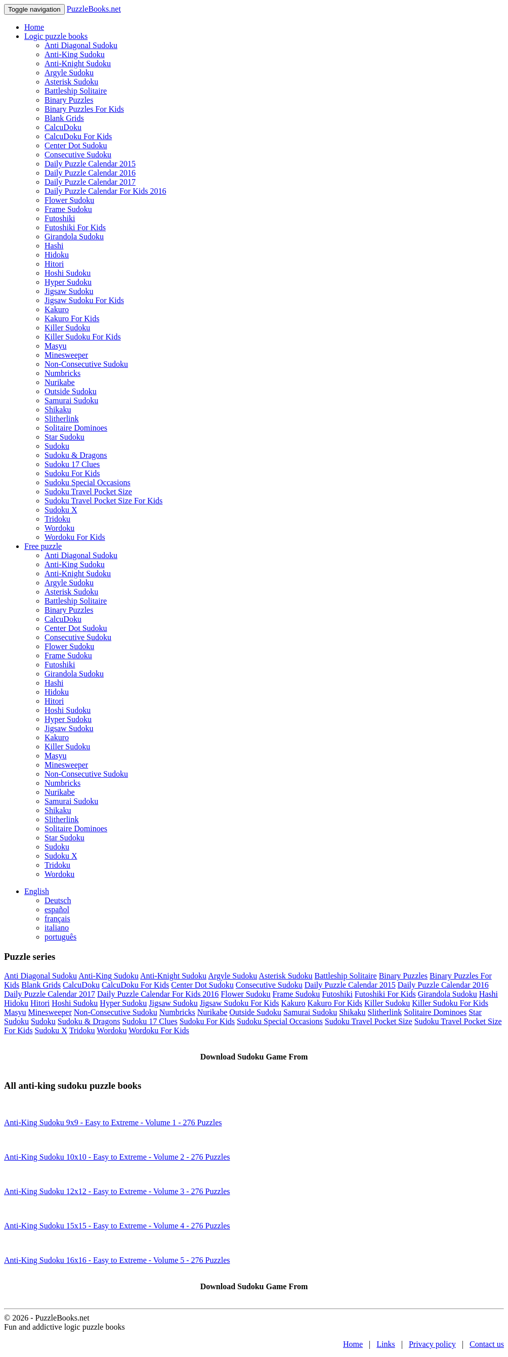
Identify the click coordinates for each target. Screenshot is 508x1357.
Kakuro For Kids (72, 318)
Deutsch (58, 900)
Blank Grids (64, 118)
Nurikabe (60, 382)
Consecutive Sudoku (78, 154)
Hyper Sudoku (68, 282)
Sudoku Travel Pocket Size (88, 491)
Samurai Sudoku (71, 400)
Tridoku (57, 519)
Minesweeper (66, 355)
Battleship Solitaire (76, 91)
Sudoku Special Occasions (88, 482)
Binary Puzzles (69, 100)
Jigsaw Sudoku (69, 291)
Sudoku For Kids (72, 473)
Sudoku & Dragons (76, 455)
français (57, 918)
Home (34, 27)
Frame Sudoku (68, 209)
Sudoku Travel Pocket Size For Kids (103, 500)
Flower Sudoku (69, 200)
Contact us (487, 1344)
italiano (57, 927)
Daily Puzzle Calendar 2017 (90, 182)
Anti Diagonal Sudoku (81, 45)
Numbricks (62, 373)
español (57, 909)
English (36, 891)
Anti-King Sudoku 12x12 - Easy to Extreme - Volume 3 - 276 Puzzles (117, 1191)
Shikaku (58, 409)
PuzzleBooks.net (94, 9)
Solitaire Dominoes (76, 427)
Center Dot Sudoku (76, 145)
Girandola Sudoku (74, 236)
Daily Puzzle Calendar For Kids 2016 (105, 191)
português (60, 936)
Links (385, 1344)
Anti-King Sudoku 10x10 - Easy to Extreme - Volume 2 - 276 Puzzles (117, 1157)
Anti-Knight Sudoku (78, 63)
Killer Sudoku (67, 327)
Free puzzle (43, 546)
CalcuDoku (63, 127)
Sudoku (57, 446)
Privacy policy (432, 1344)
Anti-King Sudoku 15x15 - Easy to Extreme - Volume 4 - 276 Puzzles (117, 1225)
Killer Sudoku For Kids (83, 336)
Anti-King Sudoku (75, 54)
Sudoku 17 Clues (72, 464)
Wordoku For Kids (75, 537)
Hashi (54, 245)
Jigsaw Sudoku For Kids (84, 300)
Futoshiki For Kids (75, 227)
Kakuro (57, 309)
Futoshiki (60, 218)
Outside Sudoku (71, 391)
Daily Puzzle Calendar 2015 (90, 163)
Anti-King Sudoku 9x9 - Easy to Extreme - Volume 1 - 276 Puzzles (113, 1122)
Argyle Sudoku (69, 72)
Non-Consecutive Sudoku (86, 364)
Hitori (54, 264)
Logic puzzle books (56, 36)
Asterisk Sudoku (71, 81)
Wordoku (59, 528)
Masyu (56, 346)
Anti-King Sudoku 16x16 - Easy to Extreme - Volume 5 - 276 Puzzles (117, 1260)
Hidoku (57, 254)
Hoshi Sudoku (68, 273)
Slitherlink (62, 418)
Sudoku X (61, 509)
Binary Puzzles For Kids (84, 109)
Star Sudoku (64, 437)
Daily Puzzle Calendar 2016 (90, 172)
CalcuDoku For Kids (78, 136)
